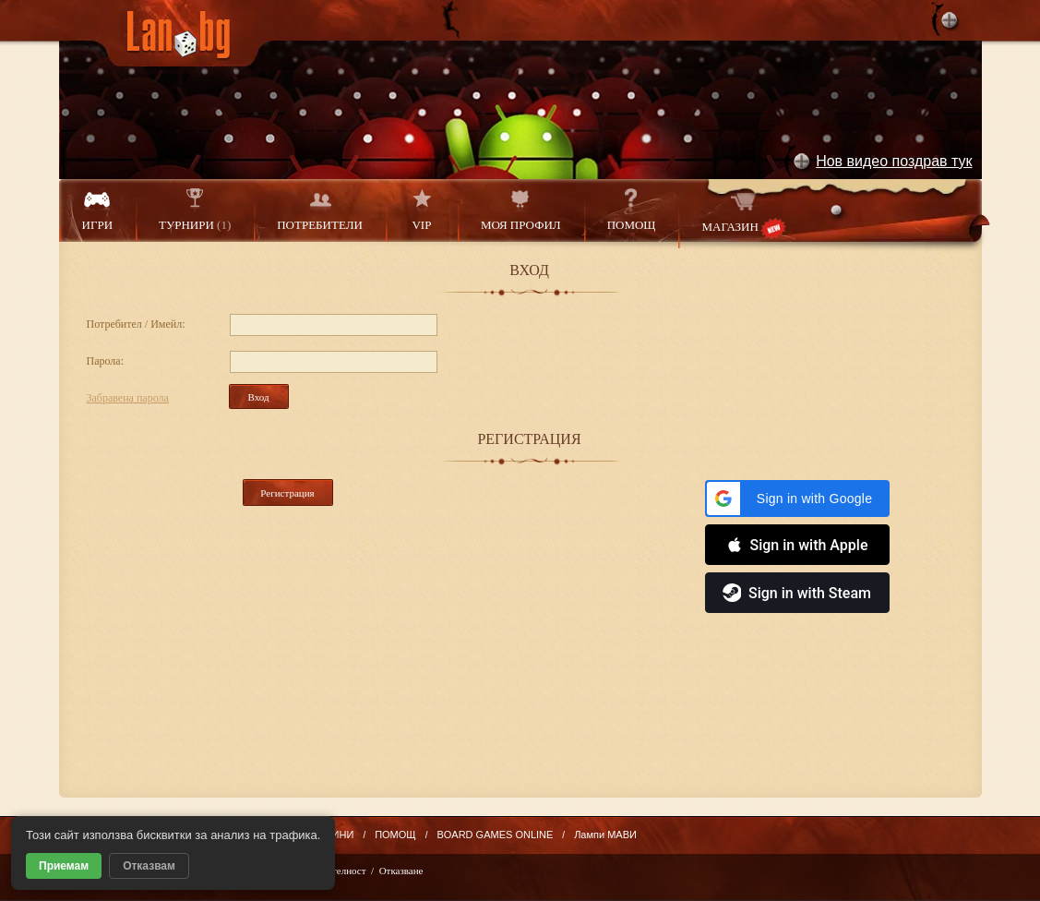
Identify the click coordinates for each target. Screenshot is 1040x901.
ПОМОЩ (631, 210)
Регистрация (287, 493)
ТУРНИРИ (195, 210)
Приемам (64, 865)
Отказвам (149, 865)
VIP (422, 210)
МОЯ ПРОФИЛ (521, 210)
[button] (797, 498)
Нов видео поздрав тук (894, 161)
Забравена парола (128, 397)
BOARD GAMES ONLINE (494, 834)
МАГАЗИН (743, 213)
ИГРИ (98, 210)
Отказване (401, 870)
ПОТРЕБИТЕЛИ (320, 210)
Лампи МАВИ (605, 834)
